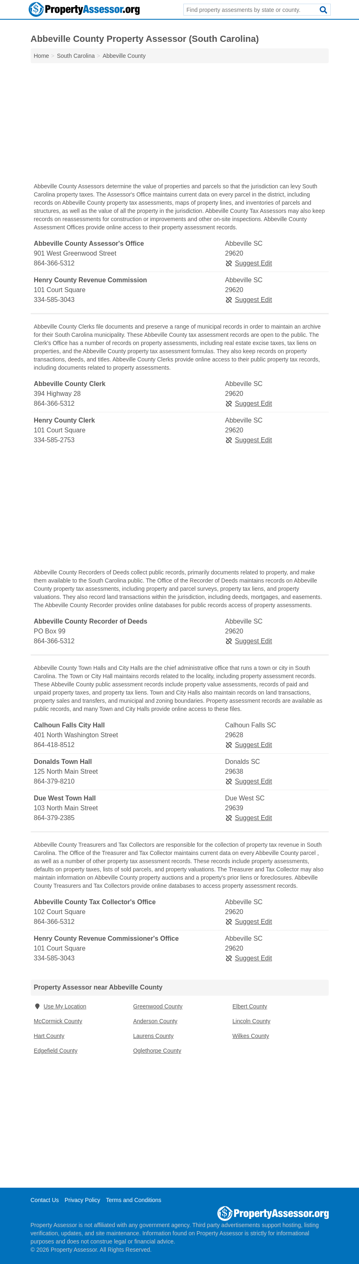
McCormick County (58, 1021)
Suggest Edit (248, 263)
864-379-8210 (54, 781)
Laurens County (153, 1036)
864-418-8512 (54, 744)
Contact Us (45, 1200)
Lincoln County (252, 1021)
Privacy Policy (82, 1200)
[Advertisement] (180, 124)
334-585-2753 (54, 440)
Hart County (49, 1036)
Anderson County (155, 1021)
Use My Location (60, 1006)
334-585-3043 (54, 299)
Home (41, 56)
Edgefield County (56, 1050)
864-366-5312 (54, 263)
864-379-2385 (54, 817)
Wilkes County (251, 1036)
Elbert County (250, 1006)
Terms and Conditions (133, 1200)
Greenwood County (158, 1006)
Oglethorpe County (157, 1050)
